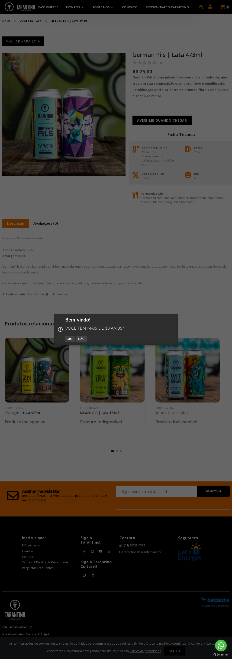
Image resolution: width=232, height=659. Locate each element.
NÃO (81, 339)
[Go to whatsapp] (221, 645)
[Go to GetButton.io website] (220, 654)
